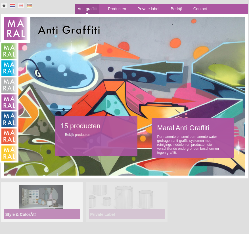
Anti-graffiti (87, 9)
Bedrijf (176, 9)
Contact (200, 9)
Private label (148, 9)
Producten (117, 9)
